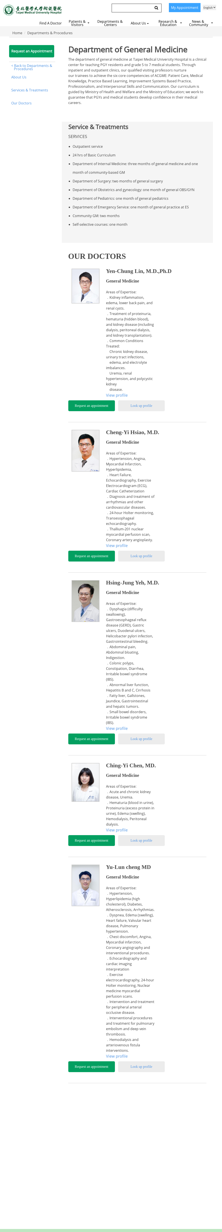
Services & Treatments (29, 90)
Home (17, 33)
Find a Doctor (50, 23)
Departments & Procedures (50, 33)
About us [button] (140, 23)
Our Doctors (21, 103)
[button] (79, 23)
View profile (117, 395)
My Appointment (184, 7)
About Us (18, 77)
